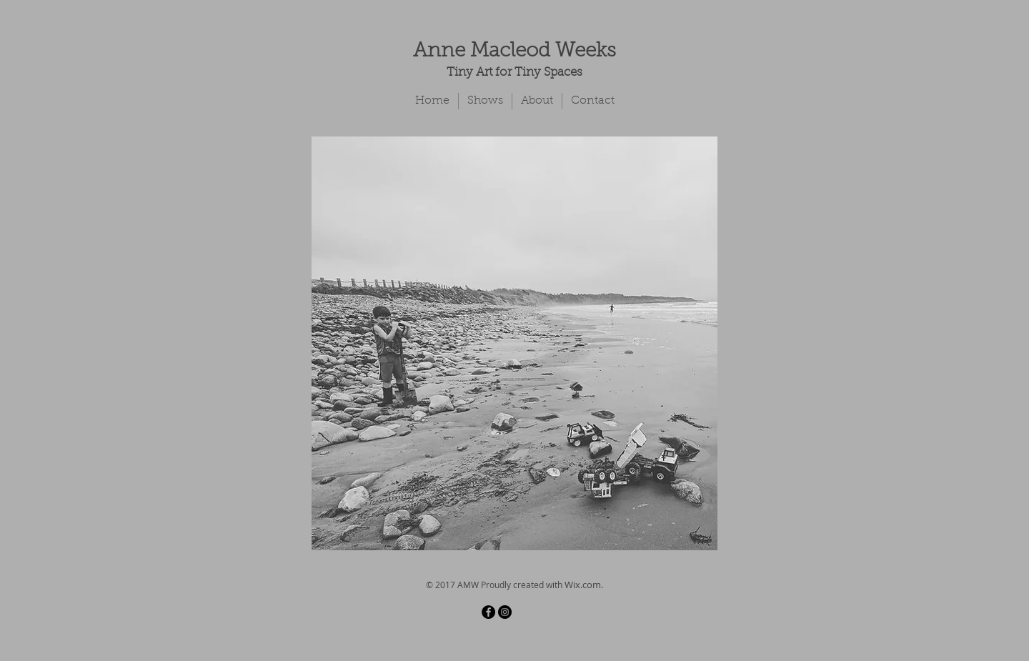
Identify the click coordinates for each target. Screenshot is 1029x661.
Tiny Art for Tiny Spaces (514, 72)
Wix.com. (584, 584)
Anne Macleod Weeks (514, 51)
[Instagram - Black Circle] (505, 612)
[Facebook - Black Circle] (488, 612)
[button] (514, 343)
